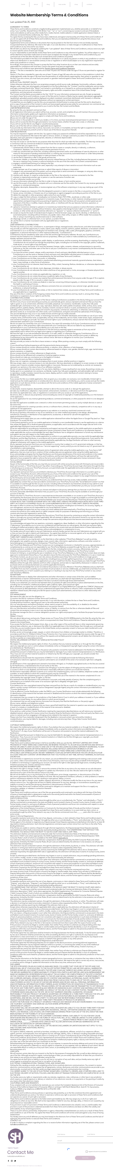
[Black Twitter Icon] (15, 1161)
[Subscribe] (85, 1158)
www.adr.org (63, 838)
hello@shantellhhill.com (18, 1124)
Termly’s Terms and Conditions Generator (60, 68)
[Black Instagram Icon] (12, 1161)
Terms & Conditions (35, 1166)
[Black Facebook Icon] (8, 1161)
